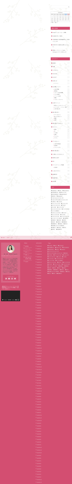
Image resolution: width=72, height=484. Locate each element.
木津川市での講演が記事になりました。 (61, 45)
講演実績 (26, 245)
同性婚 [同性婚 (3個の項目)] (53, 220)
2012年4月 (38, 472)
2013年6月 (38, 446)
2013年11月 (38, 435)
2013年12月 (38, 433)
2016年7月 (38, 368)
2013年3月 (38, 452)
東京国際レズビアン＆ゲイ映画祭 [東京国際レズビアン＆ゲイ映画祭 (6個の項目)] (58, 225)
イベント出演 (61, 96)
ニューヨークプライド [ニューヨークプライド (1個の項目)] (59, 258)
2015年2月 (38, 403)
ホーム (5, 2)
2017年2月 (38, 355)
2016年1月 (38, 379)
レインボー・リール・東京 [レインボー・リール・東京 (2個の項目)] (57, 218)
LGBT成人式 (61, 109)
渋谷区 (61, 167)
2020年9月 (38, 295)
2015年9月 (38, 388)
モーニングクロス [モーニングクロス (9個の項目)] (55, 214)
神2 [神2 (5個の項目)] (65, 227)
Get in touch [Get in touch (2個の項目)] (66, 190)
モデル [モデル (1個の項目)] (64, 212)
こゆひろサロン (61, 170)
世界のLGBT (61, 157)
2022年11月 (38, 258)
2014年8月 (38, 416)
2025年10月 (38, 245)
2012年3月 (38, 474)
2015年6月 (38, 394)
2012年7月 (38, 465)
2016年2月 (38, 377)
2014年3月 (38, 426)
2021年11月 (38, 282)
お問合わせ (13, 2)
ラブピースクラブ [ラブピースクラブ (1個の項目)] (55, 216)
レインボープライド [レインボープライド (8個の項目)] (65, 216)
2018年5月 (38, 334)
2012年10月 (38, 461)
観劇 (61, 118)
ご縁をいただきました (61, 154)
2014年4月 (38, 424)
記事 (61, 134)
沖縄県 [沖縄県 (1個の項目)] (53, 227)
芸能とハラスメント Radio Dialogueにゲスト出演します (60, 51)
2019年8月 (38, 310)
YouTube (61, 73)
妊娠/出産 (61, 177)
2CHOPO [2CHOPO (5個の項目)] (54, 190)
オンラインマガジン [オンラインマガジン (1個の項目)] (56, 205)
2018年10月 (38, 332)
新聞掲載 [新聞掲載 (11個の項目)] (54, 223)
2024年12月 (38, 250)
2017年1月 (38, 357)
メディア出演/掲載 (61, 92)
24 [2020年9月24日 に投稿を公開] (60, 19)
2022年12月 (38, 256)
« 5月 (52, 22)
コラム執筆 (61, 94)
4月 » (56, 22)
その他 (61, 133)
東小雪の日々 (61, 112)
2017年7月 (38, 351)
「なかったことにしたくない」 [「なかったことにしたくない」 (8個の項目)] (53, 251)
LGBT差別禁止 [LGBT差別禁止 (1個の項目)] (55, 192)
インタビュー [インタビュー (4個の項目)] (64, 203)
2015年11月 (38, 383)
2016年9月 (38, 364)
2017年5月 (38, 353)
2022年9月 (38, 263)
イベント (61, 83)
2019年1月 (38, 325)
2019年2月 (38, 323)
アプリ (61, 138)
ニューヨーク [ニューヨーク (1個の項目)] (61, 207)
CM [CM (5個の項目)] (60, 190)
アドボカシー (61, 141)
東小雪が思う (61, 150)
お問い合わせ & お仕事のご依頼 (27, 255)
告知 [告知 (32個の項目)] (59, 220)
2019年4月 (38, 319)
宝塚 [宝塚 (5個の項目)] (64, 220)
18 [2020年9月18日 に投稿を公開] (63, 18)
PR (61, 161)
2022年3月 (38, 273)
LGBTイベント (61, 102)
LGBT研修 (61, 89)
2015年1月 (38, 405)
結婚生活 (61, 174)
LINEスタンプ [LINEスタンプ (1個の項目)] (63, 192)
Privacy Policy (6, 482)
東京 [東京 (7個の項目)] (66, 223)
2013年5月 (38, 448)
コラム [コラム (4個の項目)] (63, 205)
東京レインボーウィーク (61, 105)
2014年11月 (38, 409)
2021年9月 (38, 286)
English (21, 2)
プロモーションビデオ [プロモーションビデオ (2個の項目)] (56, 212)
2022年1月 (38, 278)
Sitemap (13, 482)
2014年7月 (38, 418)
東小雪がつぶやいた (61, 123)
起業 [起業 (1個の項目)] (53, 229)
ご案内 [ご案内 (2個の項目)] (53, 201)
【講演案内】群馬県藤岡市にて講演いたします (61, 40)
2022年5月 (38, 269)
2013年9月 (38, 439)
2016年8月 (38, 366)
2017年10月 (38, 347)
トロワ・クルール (61, 99)
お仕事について (61, 86)
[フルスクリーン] (18, 300)
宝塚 (61, 66)
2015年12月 (38, 381)
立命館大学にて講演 (57, 36)
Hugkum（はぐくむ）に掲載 (59, 32)
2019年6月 (38, 314)
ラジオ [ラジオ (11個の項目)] (63, 214)
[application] (10, 296)
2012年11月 (38, 459)
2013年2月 (38, 454)
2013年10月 (38, 437)
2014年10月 (38, 411)
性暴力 (61, 63)
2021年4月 (38, 293)
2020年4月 (38, 299)
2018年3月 (38, 338)
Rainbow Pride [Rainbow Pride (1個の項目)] (64, 194)
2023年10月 (38, 254)
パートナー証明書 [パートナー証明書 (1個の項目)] (60, 260)
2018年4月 (38, 336)
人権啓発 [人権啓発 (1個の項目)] (66, 218)
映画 (61, 129)
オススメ (61, 126)
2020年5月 (38, 297)
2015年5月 (38, 396)
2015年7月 (38, 392)
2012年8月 (38, 463)
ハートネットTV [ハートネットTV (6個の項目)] (51, 260)
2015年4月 (38, 398)
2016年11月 (38, 362)
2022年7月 (38, 267)
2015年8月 (38, 390)
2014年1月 (38, 431)
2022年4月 (38, 271)
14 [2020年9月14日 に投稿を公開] (52, 18)
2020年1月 (38, 306)
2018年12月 (38, 327)
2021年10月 (38, 284)
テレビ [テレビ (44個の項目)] (54, 207)
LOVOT (61, 77)
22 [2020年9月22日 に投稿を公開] (54, 19)
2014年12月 (38, 407)
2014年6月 (38, 420)
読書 (61, 120)
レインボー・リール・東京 (61, 107)
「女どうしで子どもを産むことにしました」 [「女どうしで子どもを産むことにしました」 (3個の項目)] (59, 199)
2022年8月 (38, 265)
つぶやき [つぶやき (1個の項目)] (60, 201)
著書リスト (26, 252)
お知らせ (61, 80)
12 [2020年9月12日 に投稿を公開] (65, 17)
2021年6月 (38, 291)
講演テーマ (26, 250)
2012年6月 (38, 467)
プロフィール (26, 248)
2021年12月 (38, 280)
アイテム (61, 136)
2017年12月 (38, 342)
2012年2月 (38, 476)
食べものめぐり (61, 116)
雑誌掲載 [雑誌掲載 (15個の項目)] (59, 229)
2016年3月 (38, 375)
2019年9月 (38, 308)
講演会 (61, 91)
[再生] (3, 300)
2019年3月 (38, 321)
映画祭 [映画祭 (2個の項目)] (60, 223)
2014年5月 (38, 422)
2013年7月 (38, 444)
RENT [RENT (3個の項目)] (53, 196)
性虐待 (61, 145)
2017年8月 (38, 349)
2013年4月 (38, 450)
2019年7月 (38, 312)
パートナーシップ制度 (61, 164)
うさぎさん (61, 70)
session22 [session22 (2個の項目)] (60, 196)
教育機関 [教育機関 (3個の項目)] (50, 269)
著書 (61, 98)
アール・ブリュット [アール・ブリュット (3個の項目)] (56, 203)
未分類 (61, 181)
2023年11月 (38, 252)
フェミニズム (61, 147)
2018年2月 (38, 340)
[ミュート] (16, 300)
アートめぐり (61, 115)
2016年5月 (38, 370)
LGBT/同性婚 (61, 144)
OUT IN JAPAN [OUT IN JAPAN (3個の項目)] (55, 194)
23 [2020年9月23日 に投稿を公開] (57, 19)
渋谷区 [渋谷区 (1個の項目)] (59, 227)
